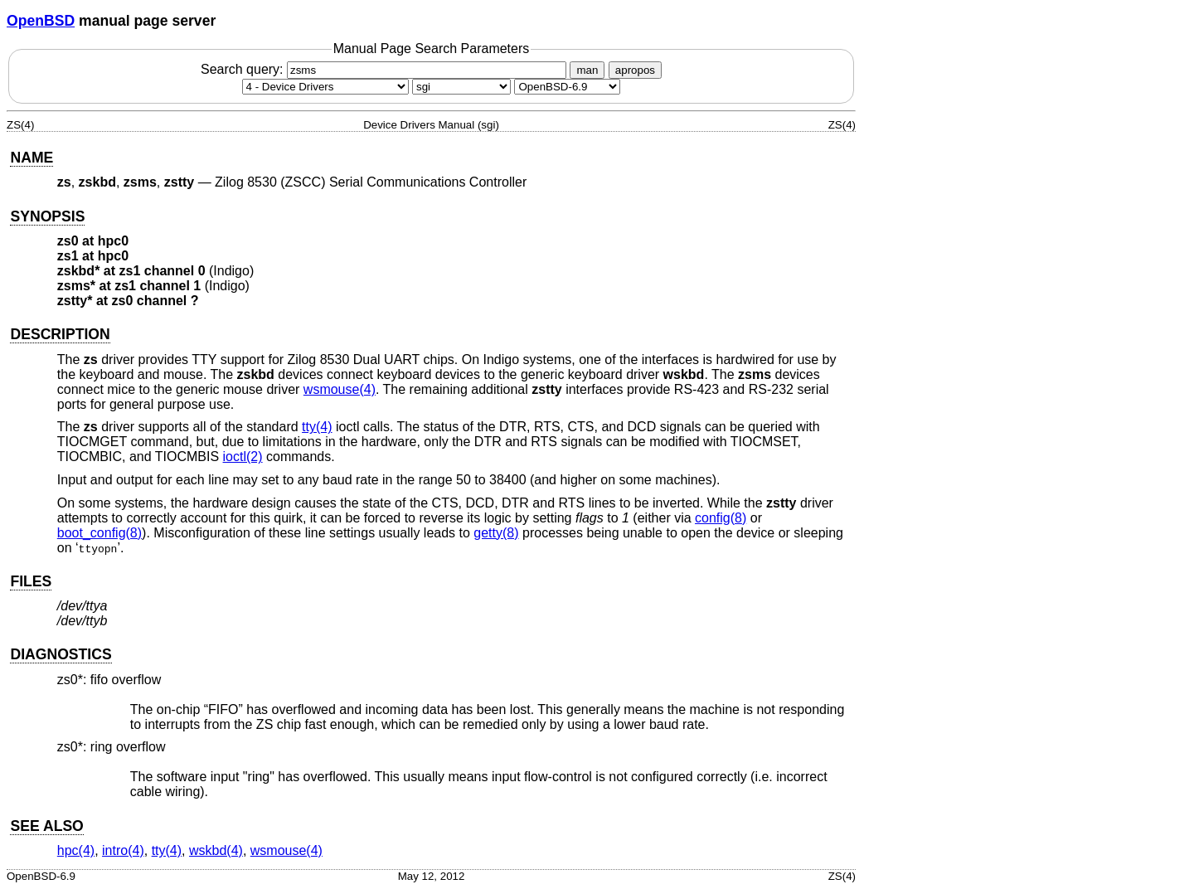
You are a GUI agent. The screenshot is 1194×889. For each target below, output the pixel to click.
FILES (30, 581)
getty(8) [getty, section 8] (495, 533)
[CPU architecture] (461, 87)
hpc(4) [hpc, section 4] (76, 850)
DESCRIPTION (59, 334)
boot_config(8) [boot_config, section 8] (99, 533)
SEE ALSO (46, 826)
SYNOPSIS (47, 216)
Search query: (385, 69)
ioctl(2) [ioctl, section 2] (243, 456)
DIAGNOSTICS (60, 654)
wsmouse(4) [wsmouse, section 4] (339, 389)
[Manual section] (325, 87)
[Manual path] (567, 87)
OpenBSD (41, 20)
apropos (635, 70)
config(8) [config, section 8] (720, 518)
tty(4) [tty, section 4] (317, 427)
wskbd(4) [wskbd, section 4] (216, 850)
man (587, 70)
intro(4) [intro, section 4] (123, 850)
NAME (31, 157)
